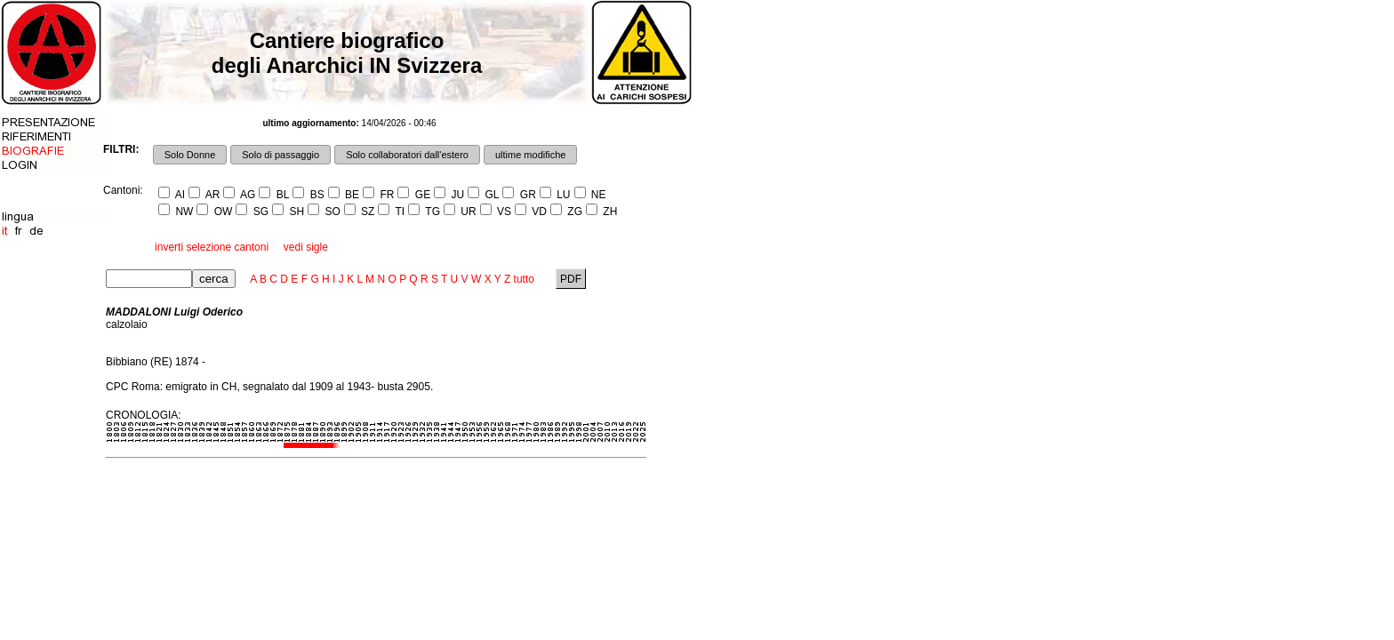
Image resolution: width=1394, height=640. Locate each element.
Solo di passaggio (280, 154)
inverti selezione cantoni (211, 247)
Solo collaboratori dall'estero (407, 154)
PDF (571, 279)
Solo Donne (190, 154)
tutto (524, 279)
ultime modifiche (530, 154)
